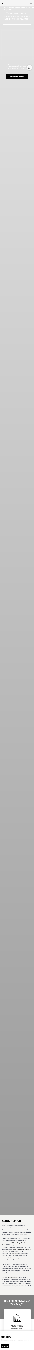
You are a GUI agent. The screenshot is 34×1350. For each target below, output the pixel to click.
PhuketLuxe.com (13, 1258)
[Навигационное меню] (31, 3)
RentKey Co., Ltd (12, 1277)
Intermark (15, 1253)
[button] (3, 3)
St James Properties (18, 1243)
